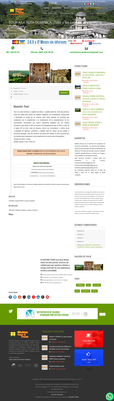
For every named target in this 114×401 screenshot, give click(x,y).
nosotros (56, 8)
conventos (97, 285)
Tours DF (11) (82, 13)
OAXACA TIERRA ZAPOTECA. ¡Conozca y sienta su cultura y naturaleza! (93, 98)
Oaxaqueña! (85, 291)
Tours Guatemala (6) (97, 13)
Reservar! (64, 93)
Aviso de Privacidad (57, 394)
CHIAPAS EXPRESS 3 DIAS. (56, 366)
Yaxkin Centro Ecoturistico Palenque (19, 359)
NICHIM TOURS (74, 397)
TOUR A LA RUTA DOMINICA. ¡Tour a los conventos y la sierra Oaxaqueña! (93, 112)
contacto (76, 8)
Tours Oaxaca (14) (67, 13)
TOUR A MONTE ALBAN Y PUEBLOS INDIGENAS (92, 123)
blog (66, 8)
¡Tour (88, 285)
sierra (77, 291)
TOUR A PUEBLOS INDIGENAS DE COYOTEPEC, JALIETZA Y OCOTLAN (93, 75)
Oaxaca (94, 291)
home (46, 8)
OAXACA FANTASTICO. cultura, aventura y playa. (91, 86)
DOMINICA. (80, 285)
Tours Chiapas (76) (50, 13)
